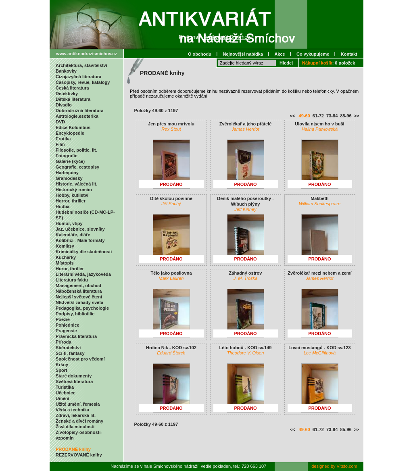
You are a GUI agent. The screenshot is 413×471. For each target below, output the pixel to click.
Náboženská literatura (79, 291)
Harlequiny (67, 172)
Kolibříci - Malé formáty (80, 240)
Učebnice (65, 392)
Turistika (65, 387)
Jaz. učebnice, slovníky (80, 229)
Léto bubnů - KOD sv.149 (245, 347)
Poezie (63, 319)
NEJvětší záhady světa (79, 302)
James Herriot (245, 129)
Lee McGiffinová (320, 352)
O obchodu (199, 54)
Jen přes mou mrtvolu (171, 123)
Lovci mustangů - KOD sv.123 (319, 347)
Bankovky (66, 71)
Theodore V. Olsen (245, 352)
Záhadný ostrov (245, 273)
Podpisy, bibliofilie (75, 313)
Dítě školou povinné (171, 198)
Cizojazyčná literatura (78, 76)
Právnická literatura (76, 336)
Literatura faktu (72, 279)
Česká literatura (72, 87)
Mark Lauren (171, 278)
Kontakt (349, 54)
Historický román (74, 189)
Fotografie (66, 155)
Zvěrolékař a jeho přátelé (245, 123)
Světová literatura (74, 381)
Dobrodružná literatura (80, 110)
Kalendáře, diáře (73, 234)
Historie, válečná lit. (76, 183)
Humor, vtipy (69, 223)
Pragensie (66, 330)
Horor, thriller (70, 268)
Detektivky (67, 93)
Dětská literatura (73, 99)
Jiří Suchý (171, 203)
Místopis (65, 263)
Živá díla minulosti (75, 426)
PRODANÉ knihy (73, 449)
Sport (61, 370)
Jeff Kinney (245, 209)
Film (60, 144)
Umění (62, 398)
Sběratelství (68, 347)
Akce (279, 54)
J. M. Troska (246, 278)
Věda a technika (72, 409)
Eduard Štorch (171, 352)
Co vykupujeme (312, 54)
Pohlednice (67, 325)
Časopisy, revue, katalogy (83, 82)
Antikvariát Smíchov (227, 37)
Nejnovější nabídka (243, 54)
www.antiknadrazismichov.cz (86, 53)
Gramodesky (69, 178)
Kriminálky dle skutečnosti (84, 251)
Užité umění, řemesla (78, 404)
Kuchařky (66, 257)
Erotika (63, 138)
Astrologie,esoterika (77, 116)
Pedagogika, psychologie (82, 308)
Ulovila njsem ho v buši (319, 123)
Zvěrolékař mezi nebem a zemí (319, 273)
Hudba (62, 206)
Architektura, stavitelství (81, 65)
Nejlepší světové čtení (79, 296)
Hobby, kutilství (72, 195)
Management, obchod (78, 285)
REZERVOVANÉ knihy (79, 454)
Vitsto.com (347, 466)
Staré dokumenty (74, 375)
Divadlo (64, 104)
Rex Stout (171, 129)
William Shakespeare (319, 203)
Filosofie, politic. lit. (76, 150)
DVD (60, 121)
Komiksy (65, 246)
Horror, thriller (71, 200)
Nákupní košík (317, 62)
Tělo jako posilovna (171, 273)
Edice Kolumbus (73, 127)
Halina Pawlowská (320, 129)
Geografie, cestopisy (77, 167)
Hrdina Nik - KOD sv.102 (171, 347)
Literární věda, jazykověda (83, 274)
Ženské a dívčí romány (79, 421)
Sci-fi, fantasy (70, 353)
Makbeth (320, 198)
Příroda (63, 342)
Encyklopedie (70, 133)
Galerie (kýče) (70, 161)
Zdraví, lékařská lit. (76, 415)
